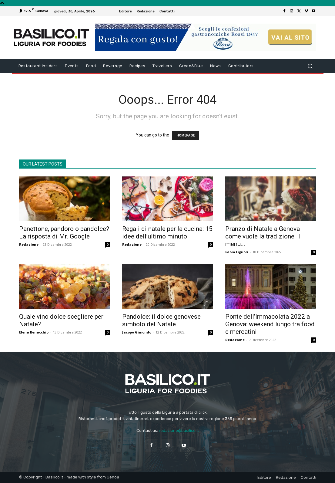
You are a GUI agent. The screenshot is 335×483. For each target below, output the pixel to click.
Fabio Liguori (236, 252)
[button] (310, 66)
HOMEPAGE (185, 135)
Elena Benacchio (34, 332)
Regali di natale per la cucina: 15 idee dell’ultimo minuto (167, 232)
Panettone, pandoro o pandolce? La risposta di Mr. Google (64, 232)
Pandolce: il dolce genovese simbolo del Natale (161, 320)
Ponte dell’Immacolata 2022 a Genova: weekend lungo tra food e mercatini (270, 324)
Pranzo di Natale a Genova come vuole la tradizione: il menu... (263, 236)
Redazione (29, 244)
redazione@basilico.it (179, 430)
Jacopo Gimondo (136, 332)
